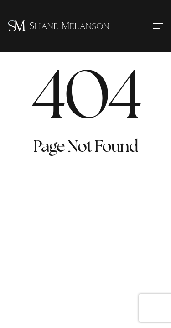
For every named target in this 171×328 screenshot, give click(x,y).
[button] (158, 26)
